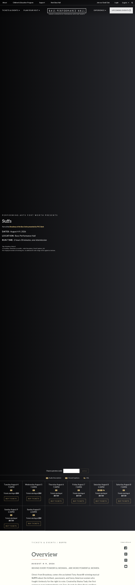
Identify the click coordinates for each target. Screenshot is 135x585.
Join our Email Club (103, 2)
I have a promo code (54, 471)
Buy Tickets (11, 498)
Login (116, 2)
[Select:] (125, 3)
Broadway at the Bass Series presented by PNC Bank (27, 227)
